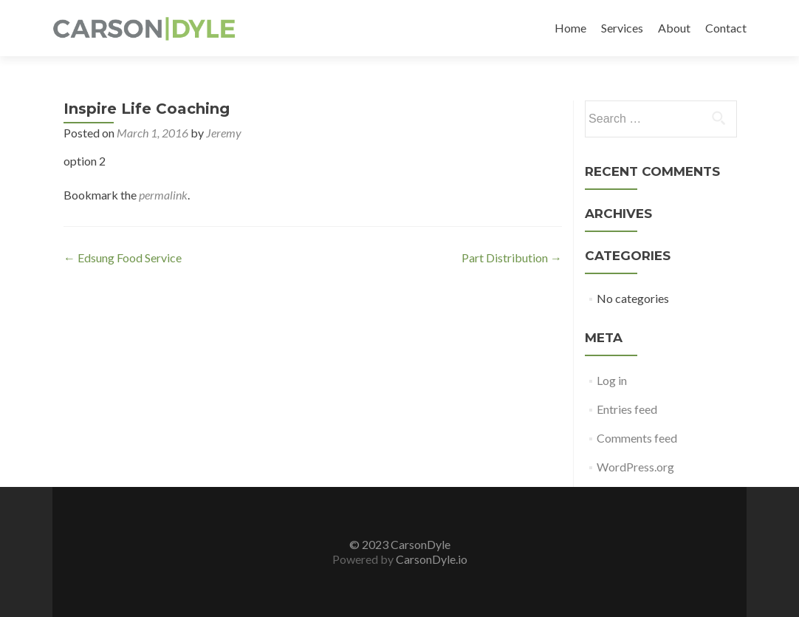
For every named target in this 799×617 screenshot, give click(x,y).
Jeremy (223, 133)
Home (570, 28)
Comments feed (637, 438)
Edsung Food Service (123, 257)
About (674, 28)
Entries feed (627, 409)
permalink (163, 195)
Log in (612, 380)
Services (622, 28)
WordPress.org (635, 467)
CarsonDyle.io (430, 559)
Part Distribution (512, 257)
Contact (726, 28)
